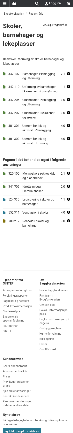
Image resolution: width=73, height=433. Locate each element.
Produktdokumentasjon (17, 306)
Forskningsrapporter (15, 295)
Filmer (43, 344)
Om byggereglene (51, 328)
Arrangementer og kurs (17, 290)
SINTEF (7, 331)
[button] (68, 74)
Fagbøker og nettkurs (16, 300)
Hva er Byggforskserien (54, 290)
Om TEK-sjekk (48, 349)
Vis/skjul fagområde (55, 25)
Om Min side (47, 304)
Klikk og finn (47, 338)
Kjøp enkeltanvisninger (17, 390)
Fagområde (36, 13)
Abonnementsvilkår (15, 371)
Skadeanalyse (11, 311)
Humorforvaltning (50, 333)
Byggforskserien (14, 13)
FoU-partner (10, 325)
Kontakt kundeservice (16, 396)
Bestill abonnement (15, 366)
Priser (6, 376)
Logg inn (53, 3)
